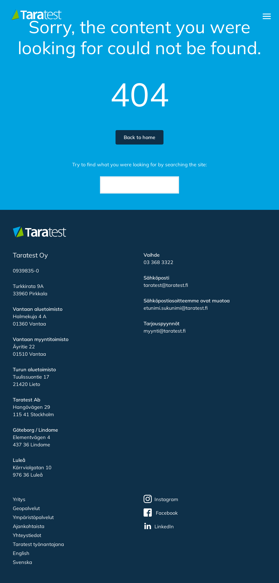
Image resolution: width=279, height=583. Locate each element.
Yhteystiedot (27, 535)
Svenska (22, 562)
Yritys (19, 499)
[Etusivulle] (35, 14)
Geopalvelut (26, 508)
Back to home (139, 137)
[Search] (139, 185)
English (21, 553)
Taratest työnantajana (38, 544)
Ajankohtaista (28, 526)
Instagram (161, 499)
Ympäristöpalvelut (33, 517)
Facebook (161, 512)
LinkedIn (159, 526)
